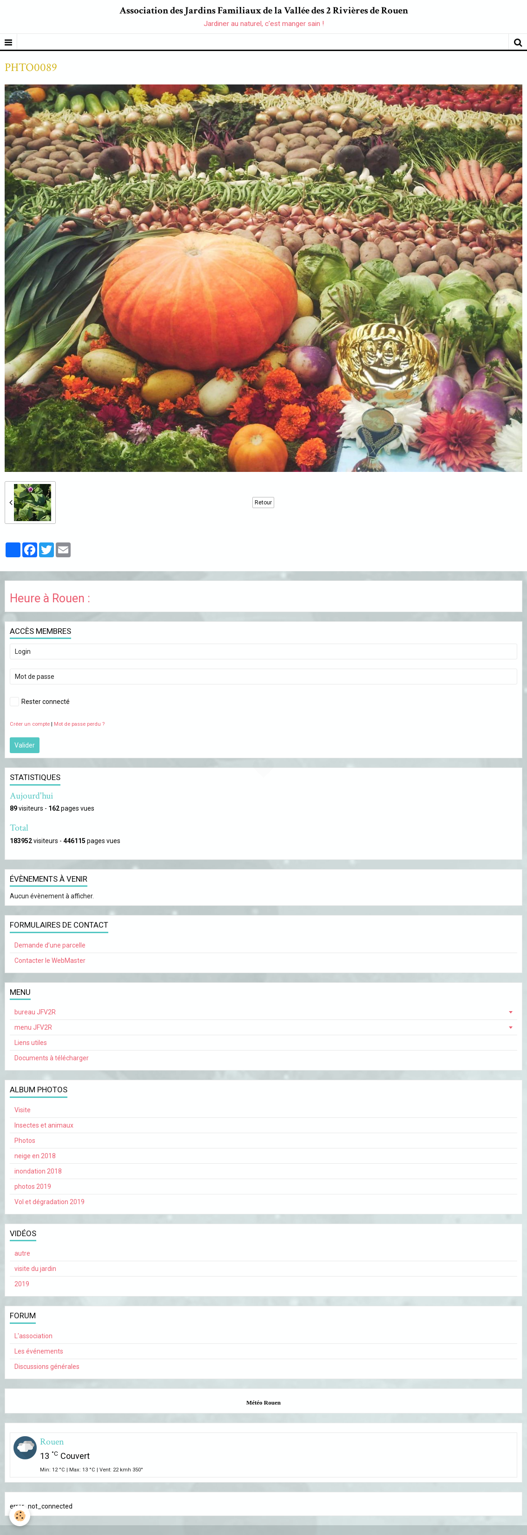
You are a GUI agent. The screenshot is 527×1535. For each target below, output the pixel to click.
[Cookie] (19, 1515)
